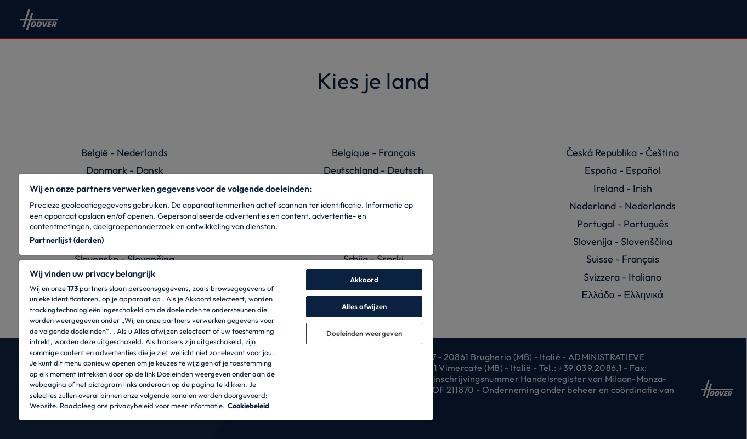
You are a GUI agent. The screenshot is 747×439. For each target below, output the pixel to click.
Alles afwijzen (364, 306)
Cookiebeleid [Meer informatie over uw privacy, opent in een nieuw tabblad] (248, 405)
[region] (226, 297)
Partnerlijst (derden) (67, 240)
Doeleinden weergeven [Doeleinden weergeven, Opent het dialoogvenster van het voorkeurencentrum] (364, 333)
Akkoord (364, 279)
